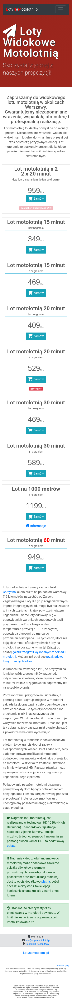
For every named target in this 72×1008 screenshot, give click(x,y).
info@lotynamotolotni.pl (37, 940)
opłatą (11, 846)
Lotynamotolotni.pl (36, 953)
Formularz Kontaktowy (37, 944)
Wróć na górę (63, 965)
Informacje (36, 526)
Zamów (36, 198)
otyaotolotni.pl (22, 9)
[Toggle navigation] (60, 9)
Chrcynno (9, 592)
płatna (45, 881)
